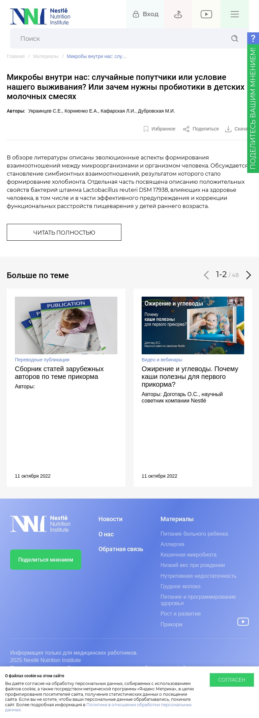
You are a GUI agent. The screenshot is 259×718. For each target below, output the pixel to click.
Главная (16, 56)
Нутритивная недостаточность (198, 576)
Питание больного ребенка (194, 534)
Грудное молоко (180, 586)
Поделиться (206, 128)
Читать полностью (64, 233)
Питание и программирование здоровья (198, 600)
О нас (106, 534)
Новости (110, 519)
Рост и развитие (181, 614)
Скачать (244, 128)
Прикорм (171, 624)
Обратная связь (120, 549)
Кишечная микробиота (189, 555)
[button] (207, 275)
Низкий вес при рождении (193, 565)
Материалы (45, 56)
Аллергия (172, 544)
